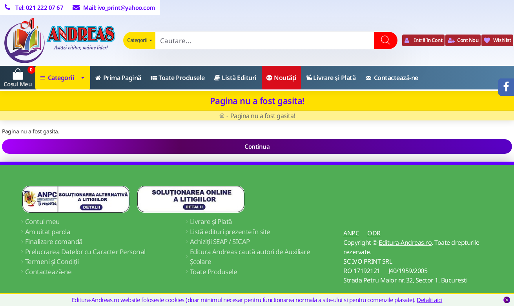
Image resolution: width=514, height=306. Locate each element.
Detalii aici (429, 300)
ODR (374, 233)
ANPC (351, 233)
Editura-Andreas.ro (405, 242)
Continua (257, 146)
